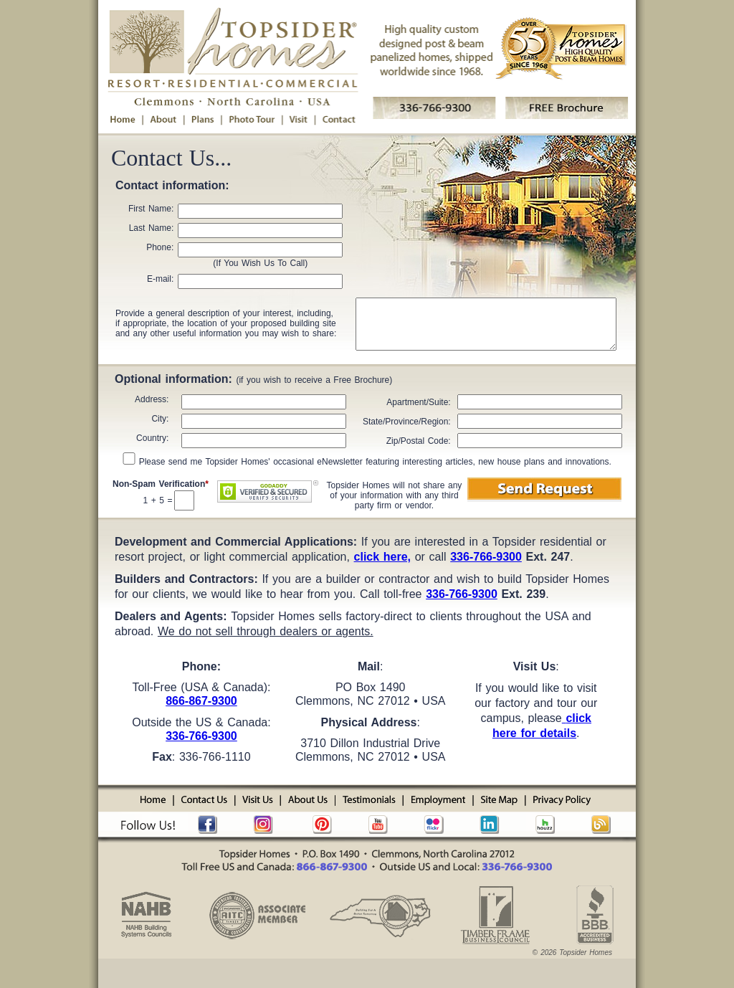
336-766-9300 (201, 736)
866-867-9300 (201, 701)
